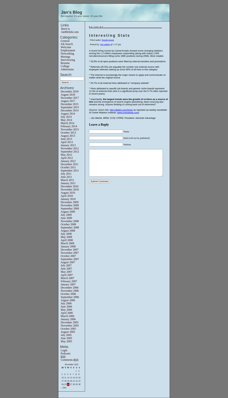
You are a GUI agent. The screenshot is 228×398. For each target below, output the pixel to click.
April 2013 (67, 142)
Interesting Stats (109, 35)
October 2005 (68, 328)
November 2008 (70, 221)
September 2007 (70, 259)
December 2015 (70, 104)
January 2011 (68, 183)
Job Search (67, 44)
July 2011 (66, 173)
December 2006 (70, 287)
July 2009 (66, 214)
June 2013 (66, 138)
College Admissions (67, 68)
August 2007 (68, 262)
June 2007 (66, 268)
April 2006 (67, 312)
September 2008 (70, 227)
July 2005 (66, 335)
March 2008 (67, 243)
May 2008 (66, 236)
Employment (68, 50)
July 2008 (66, 233)
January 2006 (68, 319)
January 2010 (68, 199)
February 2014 (69, 126)
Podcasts (65, 353)
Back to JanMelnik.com (70, 30)
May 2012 (66, 154)
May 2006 (66, 309)
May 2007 (66, 271)
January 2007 (68, 284)
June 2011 (66, 176)
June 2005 (66, 338)
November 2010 (70, 189)
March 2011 (67, 180)
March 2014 (67, 123)
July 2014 (66, 116)
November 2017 (70, 97)
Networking (67, 53)
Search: (66, 75)
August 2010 (68, 192)
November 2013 (70, 129)
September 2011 (70, 170)
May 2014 (66, 119)
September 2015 (70, 107)
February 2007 (69, 281)
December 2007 (70, 249)
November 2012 (70, 148)
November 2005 (70, 325)
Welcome (66, 47)
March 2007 (67, 278)
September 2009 (70, 208)
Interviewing (68, 59)
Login (64, 350)
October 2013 (68, 132)
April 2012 (67, 157)
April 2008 (67, 240)
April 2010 (67, 195)
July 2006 (66, 303)
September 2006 (70, 297)
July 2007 (66, 265)
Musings (65, 56)
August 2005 (68, 331)
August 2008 (68, 230)
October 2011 (68, 167)
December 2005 (70, 322)
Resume (65, 63)
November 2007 (70, 252)
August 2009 (68, 211)
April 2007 (67, 274)
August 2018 (68, 94)
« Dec (64, 387)
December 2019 (70, 91)
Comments (70, 359)
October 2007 (68, 255)
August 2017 (68, 100)
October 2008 (68, 224)
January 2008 (68, 246)
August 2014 (68, 113)
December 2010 (70, 186)
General (65, 40)
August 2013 (68, 135)
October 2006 (68, 293)
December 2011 (69, 164)
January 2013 (68, 145)
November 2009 (70, 205)
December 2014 (70, 110)
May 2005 (66, 341)
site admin (105, 44)
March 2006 (67, 316)
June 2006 (66, 306)
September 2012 (70, 151)
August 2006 (68, 300)
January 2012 (68, 161)
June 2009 (66, 217)
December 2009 (70, 202)
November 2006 (70, 290)
